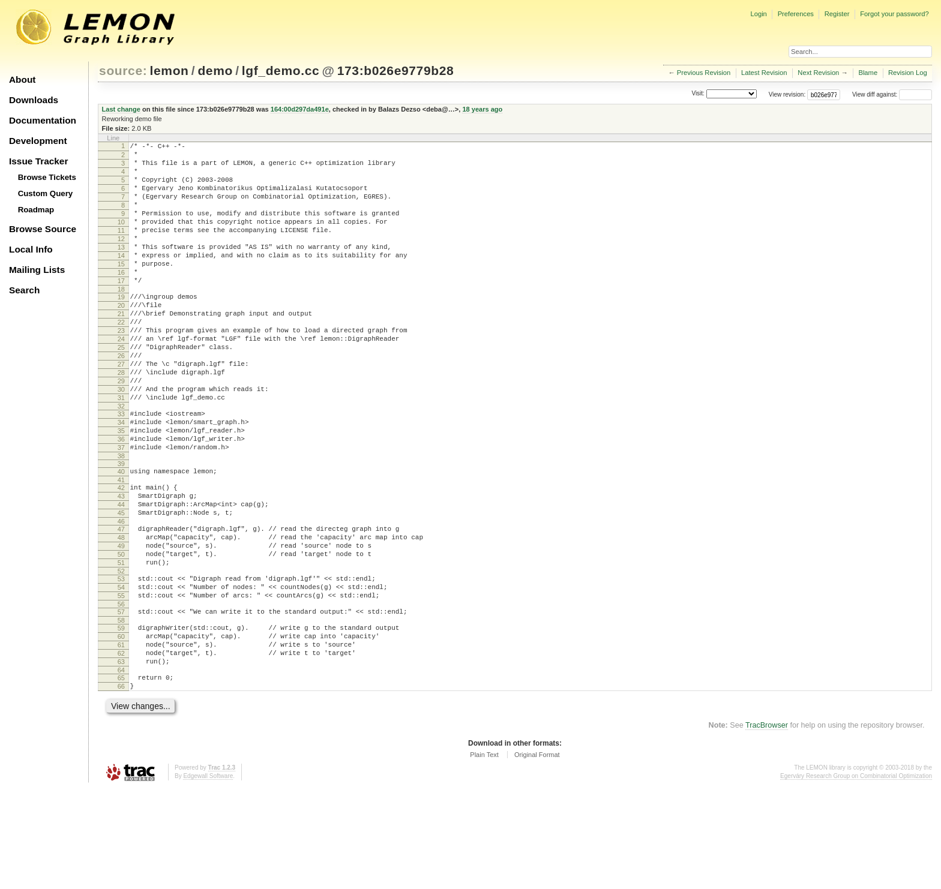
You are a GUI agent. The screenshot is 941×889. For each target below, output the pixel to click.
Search (24, 290)
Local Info (31, 249)
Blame (867, 72)
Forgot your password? (894, 13)
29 (121, 429)
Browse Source (42, 229)
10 (121, 238)
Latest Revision (764, 72)
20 (121, 337)
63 (121, 757)
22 (121, 358)
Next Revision (818, 72)
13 (121, 268)
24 (121, 378)
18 (121, 319)
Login (758, 13)
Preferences (796, 13)
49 (121, 621)
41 (121, 544)
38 (121, 518)
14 (121, 279)
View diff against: (892, 94)
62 (121, 746)
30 (121, 439)
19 (121, 327)
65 (121, 775)
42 (121, 552)
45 (121, 583)
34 (121, 478)
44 (121, 572)
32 (121, 460)
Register (837, 13)
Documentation (42, 120)
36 (121, 498)
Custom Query (45, 193)
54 (121, 670)
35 (121, 488)
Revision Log (907, 72)
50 (121, 631)
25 (121, 388)
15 (121, 289)
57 (121, 698)
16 (121, 299)
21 (121, 348)
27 (121, 409)
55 (121, 680)
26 (121, 399)
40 (121, 534)
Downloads (33, 100)
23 (121, 368)
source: (123, 70)
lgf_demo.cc (280, 70)
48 (121, 611)
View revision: (787, 94)
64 (121, 767)
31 (121, 449)
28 (121, 419)
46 (121, 593)
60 (121, 726)
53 (121, 659)
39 (121, 526)
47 (121, 601)
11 (121, 248)
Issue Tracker (38, 161)
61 (121, 736)
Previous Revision (704, 72)
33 (121, 467)
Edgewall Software (208, 876)
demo (215, 70)
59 (121, 716)
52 (121, 652)
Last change (121, 109)
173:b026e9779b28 (395, 70)
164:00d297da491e (300, 109)
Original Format (537, 855)
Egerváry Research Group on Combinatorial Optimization (856, 876)
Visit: (698, 94)
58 (121, 708)
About (22, 79)
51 (121, 641)
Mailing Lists (37, 270)
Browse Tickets (47, 177)
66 (121, 785)
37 (121, 508)
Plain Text (484, 855)
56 (121, 690)
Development (38, 141)
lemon (169, 70)
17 (121, 309)
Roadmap (36, 209)
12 (121, 258)
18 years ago (482, 109)
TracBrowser (766, 826)
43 (121, 562)
